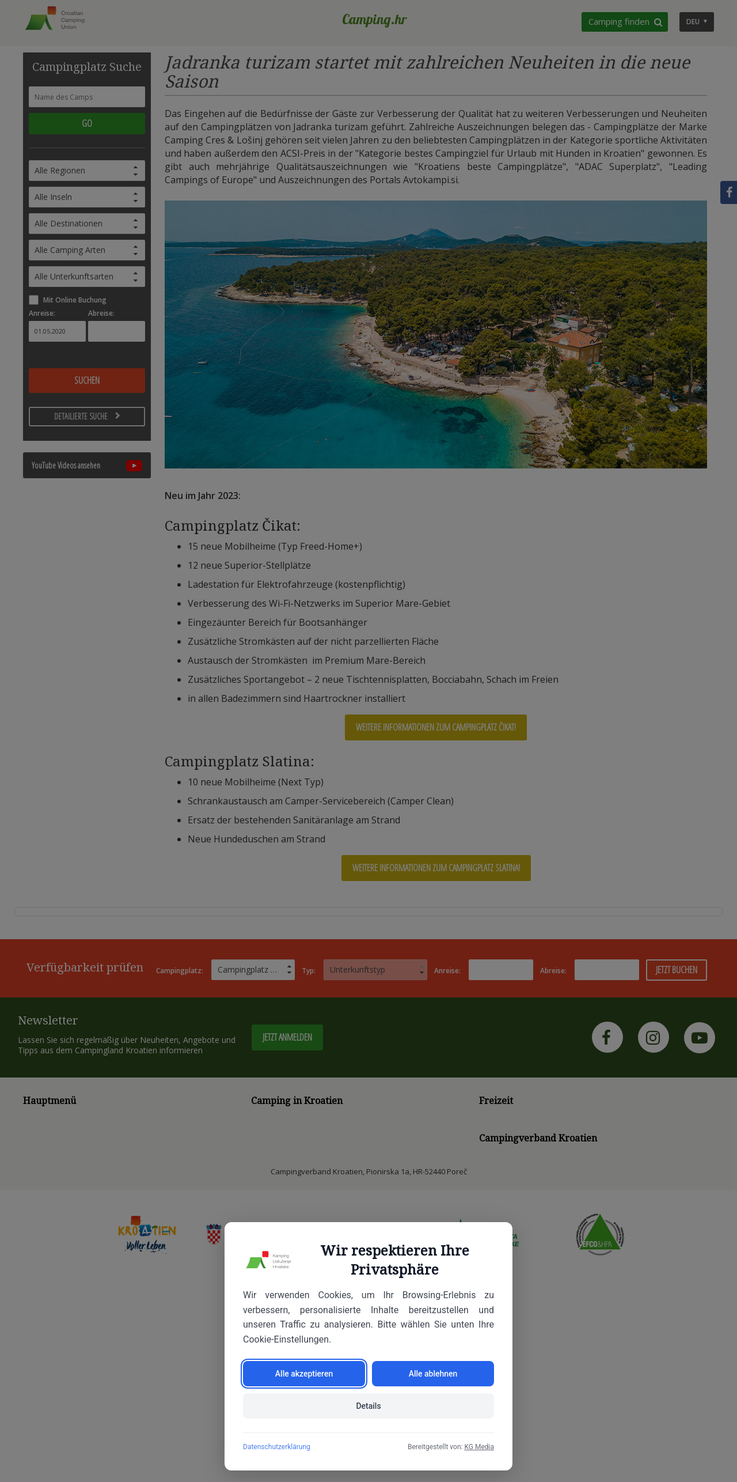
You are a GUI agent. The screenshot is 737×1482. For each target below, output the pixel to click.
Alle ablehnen (433, 1373)
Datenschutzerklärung (276, 1447)
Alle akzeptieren (304, 1373)
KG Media (479, 1447)
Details (368, 1406)
